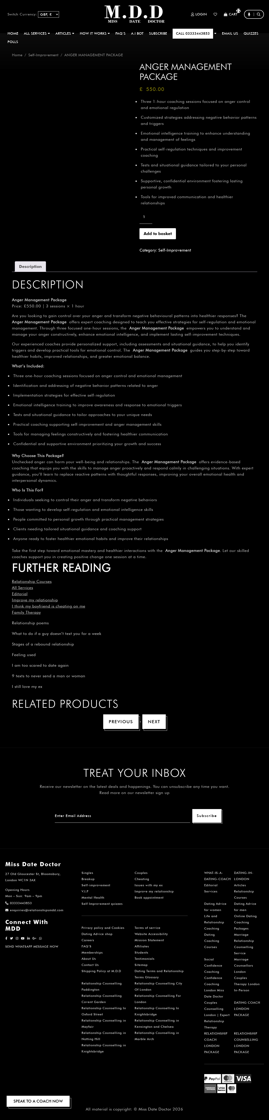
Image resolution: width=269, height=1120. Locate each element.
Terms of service (147, 928)
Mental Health (93, 897)
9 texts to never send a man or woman (48, 676)
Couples (141, 873)
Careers (88, 940)
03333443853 (18, 903)
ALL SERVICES (37, 33)
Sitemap (141, 965)
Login (199, 14)
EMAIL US (230, 33)
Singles (87, 873)
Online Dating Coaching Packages (245, 922)
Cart (230, 14)
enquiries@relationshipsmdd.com (34, 910)
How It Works (95, 33)
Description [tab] (30, 266)
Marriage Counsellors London (243, 965)
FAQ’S (120, 33)
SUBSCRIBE (158, 33)
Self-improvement (96, 885)
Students (141, 952)
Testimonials (145, 958)
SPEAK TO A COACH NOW (38, 1101)
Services (210, 891)
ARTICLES (64, 33)
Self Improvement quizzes (102, 903)
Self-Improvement (43, 55)
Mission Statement (149, 940)
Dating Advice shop (97, 934)
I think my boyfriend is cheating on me (48, 606)
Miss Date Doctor (155, 1109)
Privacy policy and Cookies (103, 928)
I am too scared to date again (40, 665)
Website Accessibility (151, 934)
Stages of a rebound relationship (43, 644)
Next (154, 721)
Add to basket (158, 233)
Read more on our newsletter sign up (134, 792)
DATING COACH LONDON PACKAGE (247, 1009)
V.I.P (85, 891)
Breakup (88, 879)
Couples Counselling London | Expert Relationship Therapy (217, 1015)
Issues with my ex (149, 885)
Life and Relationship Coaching (214, 922)
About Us (89, 958)
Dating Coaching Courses (211, 941)
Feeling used (24, 654)
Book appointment (149, 897)
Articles (240, 885)
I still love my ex (27, 686)
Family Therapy (26, 612)
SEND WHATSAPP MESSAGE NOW (31, 946)
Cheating (142, 879)
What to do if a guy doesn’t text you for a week (56, 633)
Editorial (20, 593)
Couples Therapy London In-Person (247, 984)
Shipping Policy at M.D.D (101, 971)
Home (13, 33)
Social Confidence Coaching (213, 965)
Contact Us (90, 965)
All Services (22, 587)
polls (13, 42)
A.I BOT (137, 33)
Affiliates (142, 946)
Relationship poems (30, 623)
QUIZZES (251, 33)
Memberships (92, 952)
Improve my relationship (35, 600)
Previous (121, 721)
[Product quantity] (145, 217)
